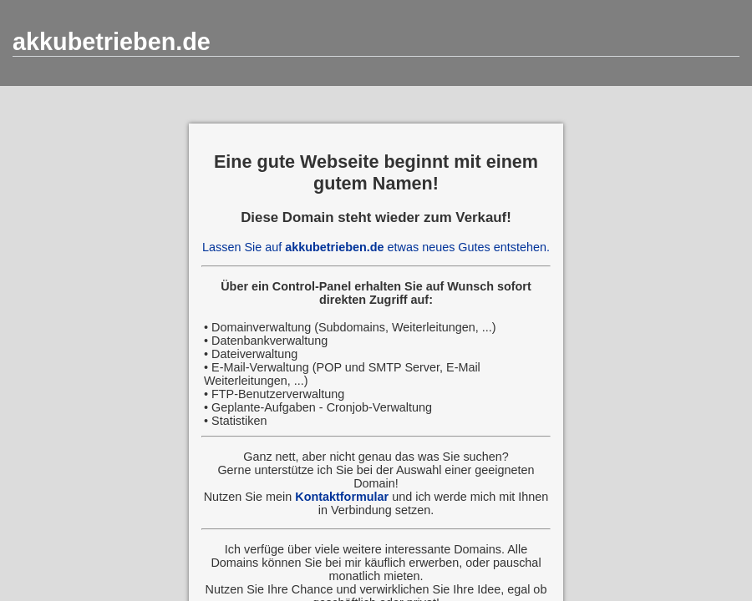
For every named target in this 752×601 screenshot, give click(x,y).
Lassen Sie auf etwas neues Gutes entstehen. (376, 247)
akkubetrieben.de (112, 41)
